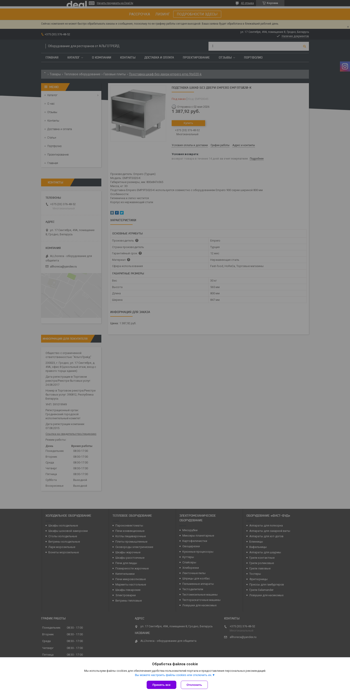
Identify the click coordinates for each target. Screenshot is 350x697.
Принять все (161, 684)
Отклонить (194, 684)
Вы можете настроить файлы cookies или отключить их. (173, 675)
